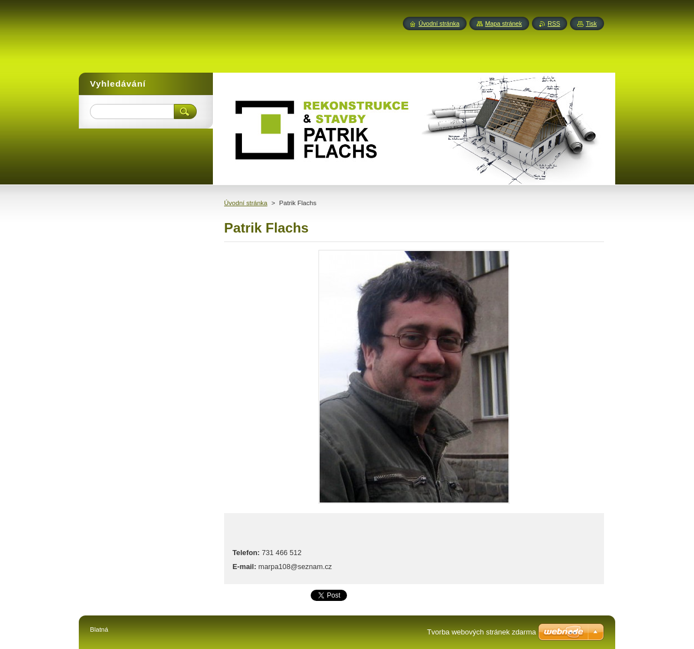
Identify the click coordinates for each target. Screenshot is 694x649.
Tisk (591, 23)
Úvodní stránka (245, 203)
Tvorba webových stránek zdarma (481, 632)
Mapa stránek (503, 23)
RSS (554, 23)
